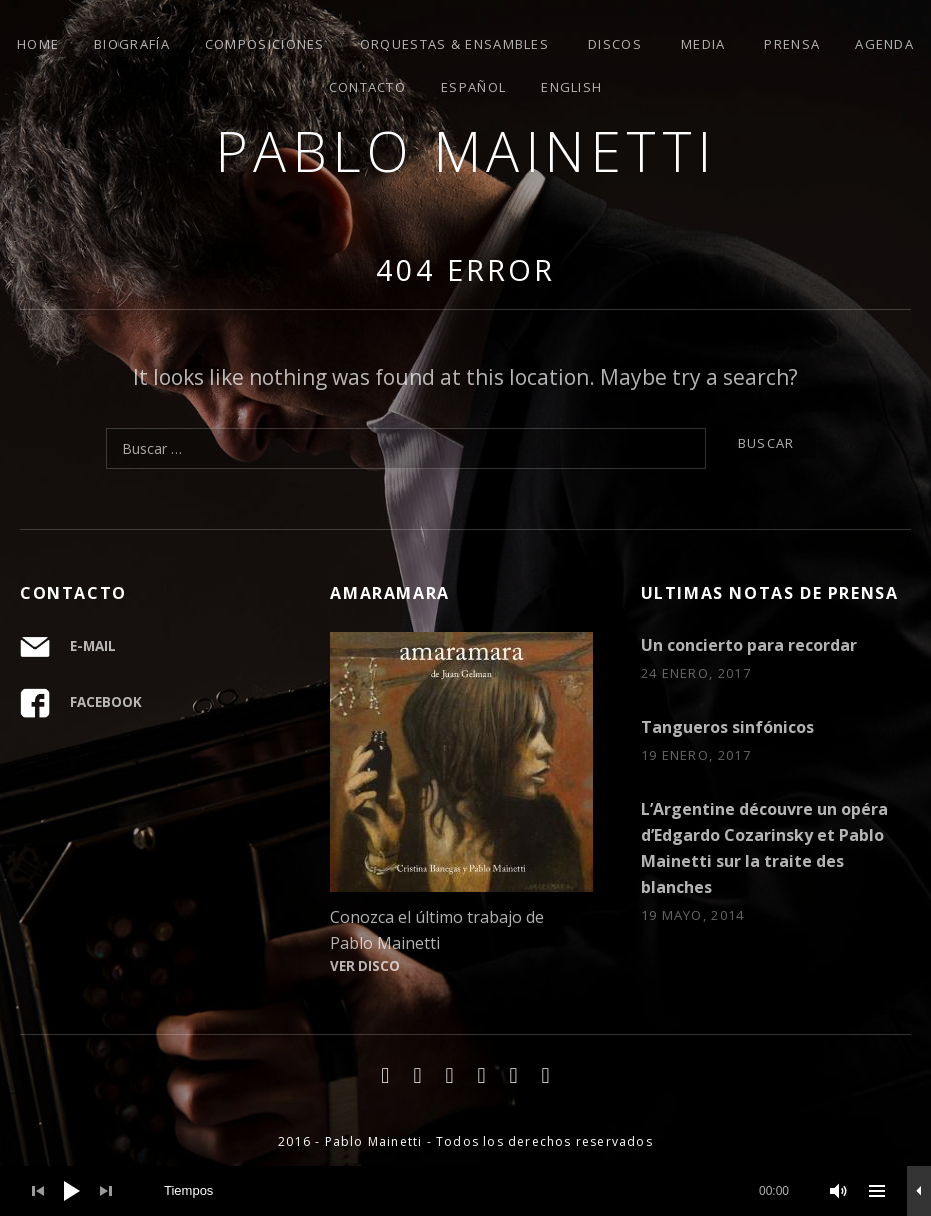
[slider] (476, 1191)
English (571, 87)
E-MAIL (93, 646)
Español (473, 87)
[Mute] (839, 1191)
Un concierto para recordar (749, 645)
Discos (615, 44)
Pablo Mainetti (466, 150)
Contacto (367, 87)
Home (38, 44)
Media (703, 44)
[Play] (72, 1191)
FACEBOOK (106, 702)
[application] (465, 1191)
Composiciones (265, 44)
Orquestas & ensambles (454, 44)
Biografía (132, 44)
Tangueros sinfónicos (727, 727)
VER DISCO (365, 966)
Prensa (792, 44)
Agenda (884, 44)
